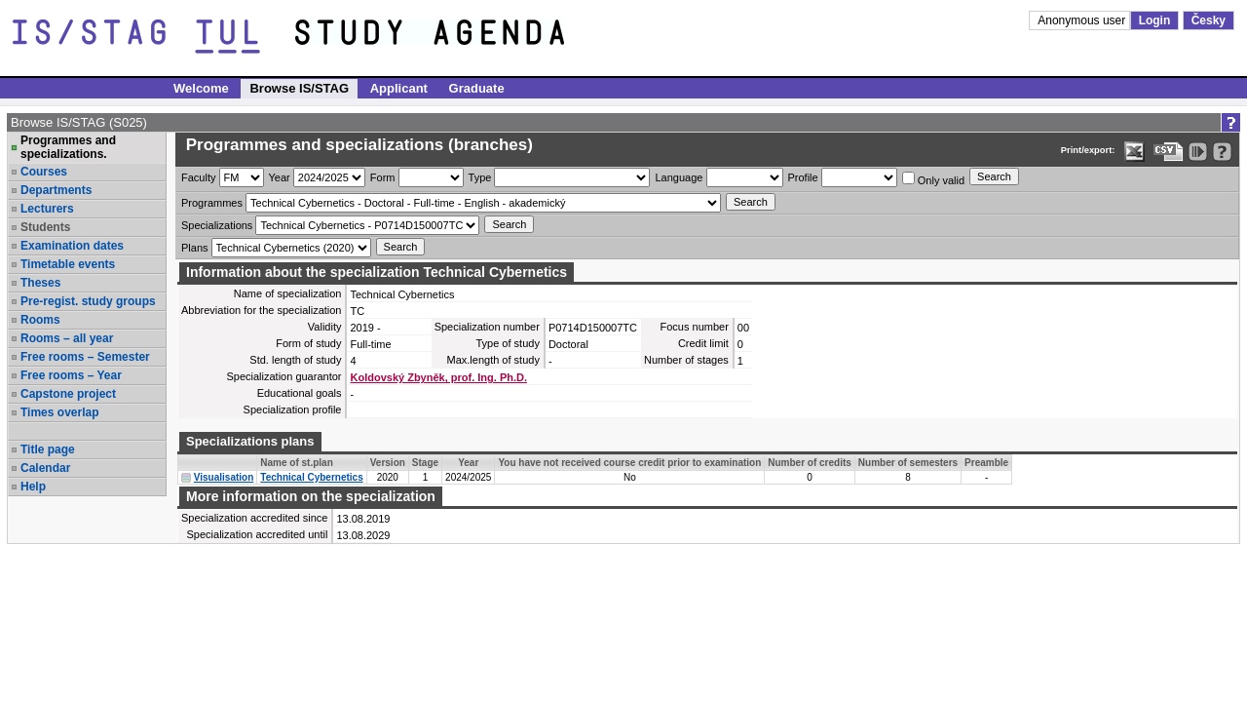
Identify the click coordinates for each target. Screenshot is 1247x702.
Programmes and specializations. (68, 147)
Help (33, 486)
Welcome (201, 88)
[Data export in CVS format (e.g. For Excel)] (1168, 151)
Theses (40, 283)
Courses (43, 171)
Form (383, 177)
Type (480, 177)
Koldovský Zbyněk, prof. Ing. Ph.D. (438, 377)
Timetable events (67, 264)
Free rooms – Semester (85, 357)
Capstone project (68, 394)
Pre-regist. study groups (88, 301)
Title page (47, 449)
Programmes (212, 203)
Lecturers (47, 208)
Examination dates (72, 246)
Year (279, 177)
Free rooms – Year (71, 375)
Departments (56, 190)
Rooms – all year (66, 338)
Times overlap (59, 412)
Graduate (477, 88)
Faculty (198, 177)
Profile (803, 177)
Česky (1208, 20)
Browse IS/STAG (299, 88)
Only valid (933, 179)
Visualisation (224, 477)
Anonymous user (1083, 20)
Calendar (45, 468)
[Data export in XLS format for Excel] (1134, 151)
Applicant (399, 88)
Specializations (216, 225)
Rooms (40, 320)
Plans (194, 248)
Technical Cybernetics (311, 477)
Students (45, 227)
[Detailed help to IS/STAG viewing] (1222, 151)
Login (1155, 20)
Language (678, 177)
